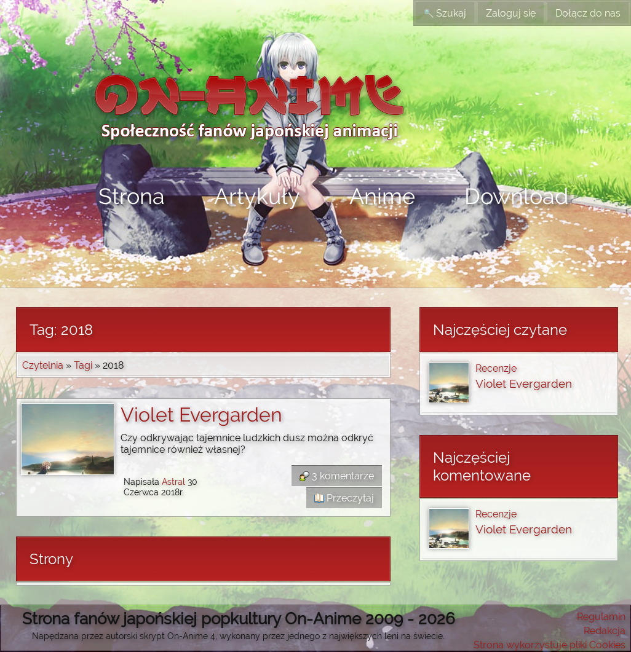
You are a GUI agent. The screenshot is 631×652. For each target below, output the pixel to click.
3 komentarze (337, 476)
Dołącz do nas (588, 13)
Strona (131, 196)
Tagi (83, 365)
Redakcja (604, 631)
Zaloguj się (511, 13)
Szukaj (445, 13)
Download (516, 196)
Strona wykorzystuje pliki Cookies (549, 645)
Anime (382, 196)
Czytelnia (42, 365)
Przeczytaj (344, 498)
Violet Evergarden (201, 414)
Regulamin (601, 617)
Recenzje (496, 368)
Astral (173, 481)
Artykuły (257, 196)
